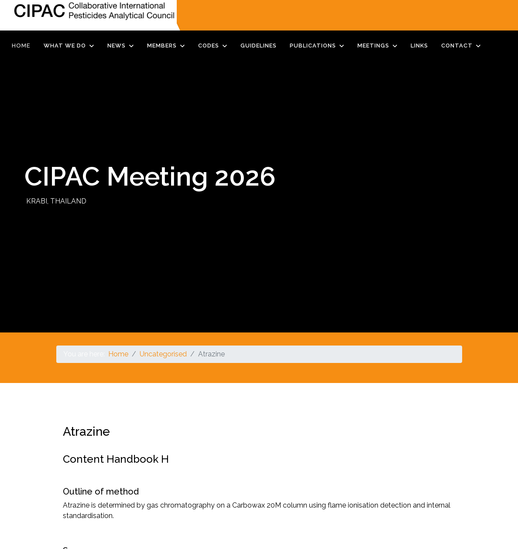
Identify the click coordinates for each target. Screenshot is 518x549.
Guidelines (258, 45)
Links (419, 45)
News (116, 45)
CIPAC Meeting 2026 (150, 176)
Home (21, 45)
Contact (457, 45)
